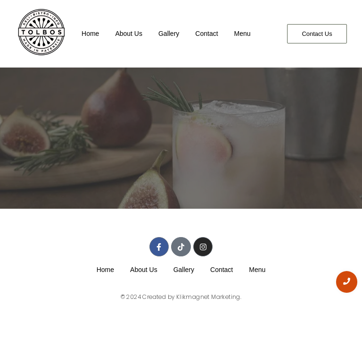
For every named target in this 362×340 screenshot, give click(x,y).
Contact (206, 33)
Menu (242, 33)
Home (90, 33)
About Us (128, 33)
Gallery (168, 33)
